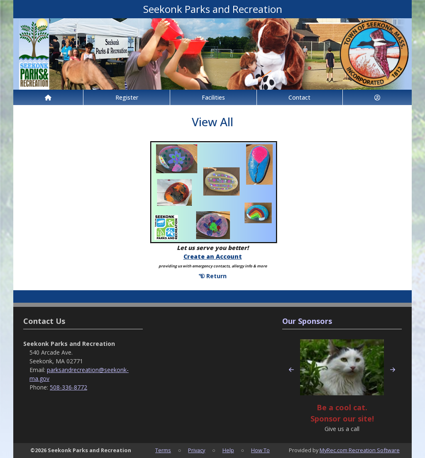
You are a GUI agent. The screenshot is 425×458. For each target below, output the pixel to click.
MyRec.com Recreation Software (360, 450)
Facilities (213, 97)
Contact (299, 97)
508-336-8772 (68, 387)
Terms (163, 450)
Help (228, 450)
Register (126, 97)
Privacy (196, 450)
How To (260, 450)
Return (213, 276)
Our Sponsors (307, 321)
